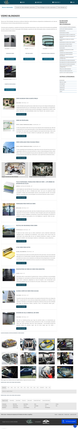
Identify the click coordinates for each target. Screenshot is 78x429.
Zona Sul (23, 370)
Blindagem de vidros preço (66, 44)
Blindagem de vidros (64, 32)
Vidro (61, 91)
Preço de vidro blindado (65, 68)
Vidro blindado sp (62, 7)
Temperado (62, 87)
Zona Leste (30, 370)
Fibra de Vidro (63, 82)
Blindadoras (62, 30)
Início (22, 2)
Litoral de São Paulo (46, 370)
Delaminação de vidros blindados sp (68, 62)
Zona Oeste (18, 370)
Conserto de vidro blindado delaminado (66, 55)
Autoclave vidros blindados (66, 29)
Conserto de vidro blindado (66, 52)
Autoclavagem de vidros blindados (68, 27)
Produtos (56, 2)
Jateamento (62, 84)
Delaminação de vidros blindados (67, 60)
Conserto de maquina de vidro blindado (67, 50)
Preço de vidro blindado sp (66, 70)
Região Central (5, 370)
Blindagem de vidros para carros (67, 42)
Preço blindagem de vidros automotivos (46, 7)
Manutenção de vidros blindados (67, 64)
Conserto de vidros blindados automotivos (25, 7)
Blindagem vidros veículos (66, 46)
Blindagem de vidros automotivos (67, 34)
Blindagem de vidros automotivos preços (67, 37)
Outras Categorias (67, 76)
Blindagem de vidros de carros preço (67, 40)
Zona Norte (12, 370)
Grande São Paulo (37, 370)
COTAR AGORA (8, 59)
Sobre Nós (38, 2)
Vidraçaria (62, 89)
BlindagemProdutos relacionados (65, 22)
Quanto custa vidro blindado (66, 72)
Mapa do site (73, 384)
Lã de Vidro (62, 85)
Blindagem (62, 80)
